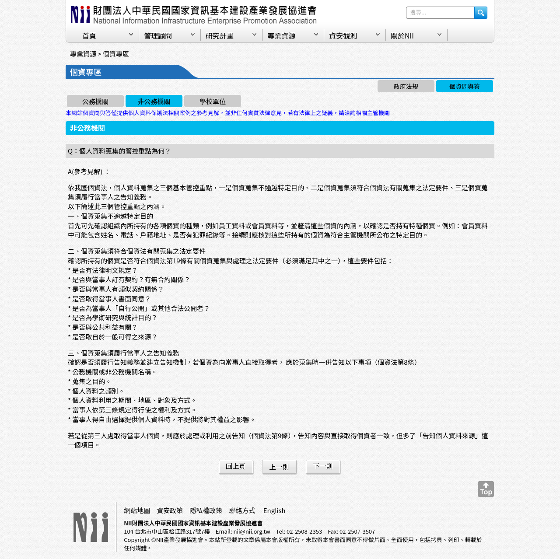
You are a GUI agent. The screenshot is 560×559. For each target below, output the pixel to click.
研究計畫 (220, 35)
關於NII (402, 35)
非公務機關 (153, 101)
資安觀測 (343, 35)
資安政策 (170, 510)
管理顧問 (158, 35)
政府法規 (406, 86)
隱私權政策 (205, 510)
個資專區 (116, 53)
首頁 (89, 35)
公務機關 (95, 101)
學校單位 (213, 101)
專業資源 (281, 35)
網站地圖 (137, 510)
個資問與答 (464, 86)
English (274, 510)
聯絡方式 (242, 510)
